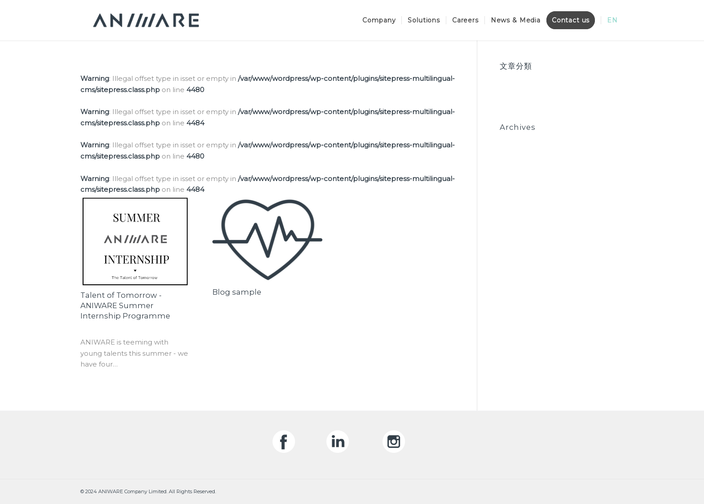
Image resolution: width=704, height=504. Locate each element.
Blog (508, 79)
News (509, 90)
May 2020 (516, 162)
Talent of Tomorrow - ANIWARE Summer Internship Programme (125, 305)
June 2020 (518, 151)
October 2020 (524, 140)
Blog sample (236, 291)
